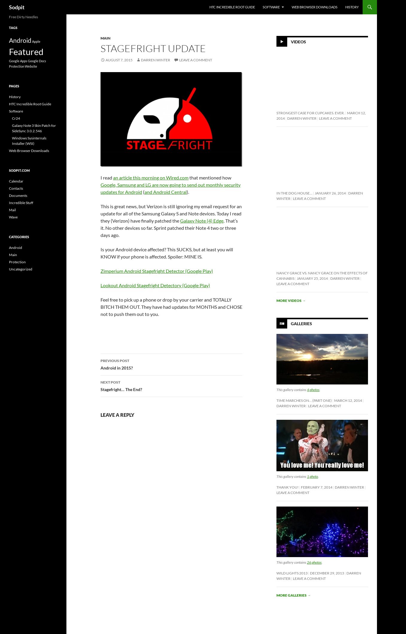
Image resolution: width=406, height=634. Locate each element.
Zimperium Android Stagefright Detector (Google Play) (157, 271)
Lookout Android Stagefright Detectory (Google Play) (155, 285)
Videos (298, 41)
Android (15, 247)
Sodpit (17, 7)
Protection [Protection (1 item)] (16, 66)
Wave (13, 217)
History (352, 7)
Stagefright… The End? (171, 385)
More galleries (293, 595)
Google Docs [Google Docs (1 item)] (37, 61)
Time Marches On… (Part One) (304, 400)
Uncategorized (20, 269)
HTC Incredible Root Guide (232, 7)
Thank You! (287, 487)
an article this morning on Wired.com (150, 177)
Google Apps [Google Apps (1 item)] (18, 61)
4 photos (313, 389)
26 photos (314, 562)
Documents (18, 195)
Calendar (16, 181)
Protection (17, 262)
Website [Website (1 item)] (31, 66)
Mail (12, 210)
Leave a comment (195, 60)
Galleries (301, 323)
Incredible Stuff (21, 202)
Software (271, 7)
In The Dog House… (294, 193)
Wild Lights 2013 (292, 573)
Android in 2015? (171, 363)
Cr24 (16, 118)
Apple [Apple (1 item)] (36, 41)
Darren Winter (155, 60)
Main (105, 38)
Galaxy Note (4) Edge (201, 221)
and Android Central (166, 192)
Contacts (16, 188)
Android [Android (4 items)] (20, 40)
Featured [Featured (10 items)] (26, 51)
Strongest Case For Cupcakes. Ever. (310, 113)
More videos (291, 300)
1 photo (312, 476)
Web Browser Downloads (314, 7)
